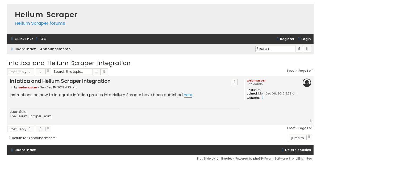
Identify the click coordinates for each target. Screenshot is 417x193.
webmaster (256, 80)
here (188, 94)
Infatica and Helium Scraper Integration (69, 63)
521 (258, 90)
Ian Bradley (224, 158)
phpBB (257, 158)
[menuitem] (40, 39)
